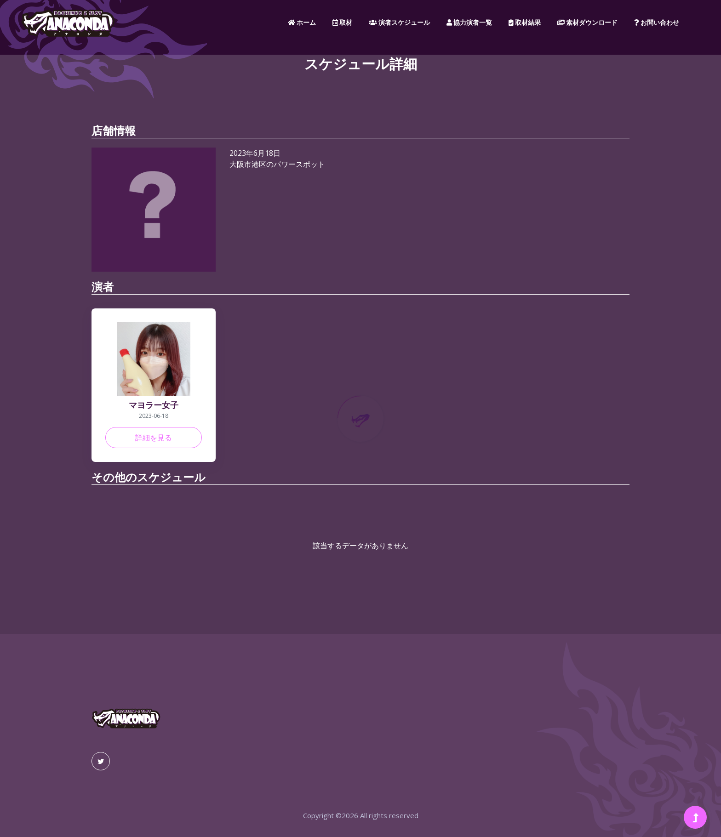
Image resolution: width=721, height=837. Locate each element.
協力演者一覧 (469, 22)
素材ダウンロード (587, 22)
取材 (342, 22)
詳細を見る (153, 438)
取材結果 (525, 22)
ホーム (302, 22)
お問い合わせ (656, 22)
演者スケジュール (399, 22)
